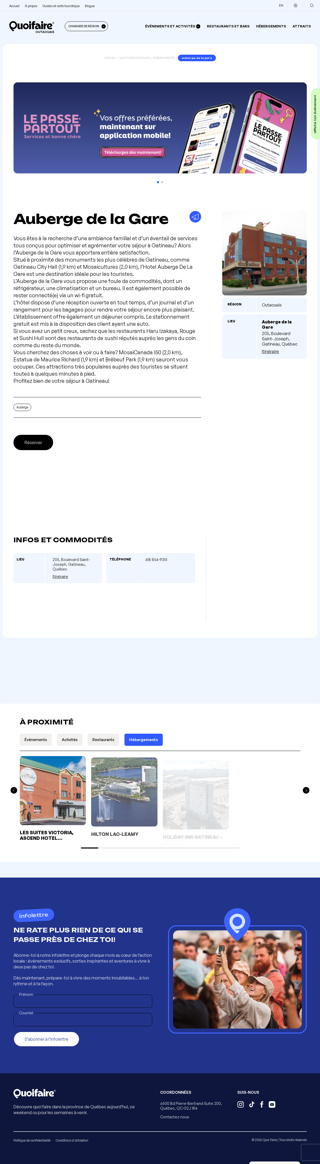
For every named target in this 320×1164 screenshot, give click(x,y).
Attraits (302, 26)
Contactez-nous (174, 1117)
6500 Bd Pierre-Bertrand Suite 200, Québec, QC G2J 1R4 (191, 1105)
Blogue (90, 6)
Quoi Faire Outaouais (134, 57)
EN (281, 5)
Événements (36, 739)
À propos (31, 6)
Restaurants (103, 739)
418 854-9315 (156, 559)
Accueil (14, 6)
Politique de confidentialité (31, 1140)
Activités (70, 739)
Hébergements (271, 26)
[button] (158, 182)
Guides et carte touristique (61, 6)
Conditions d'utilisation (72, 1140)
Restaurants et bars (228, 26)
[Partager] (195, 217)
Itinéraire (270, 351)
